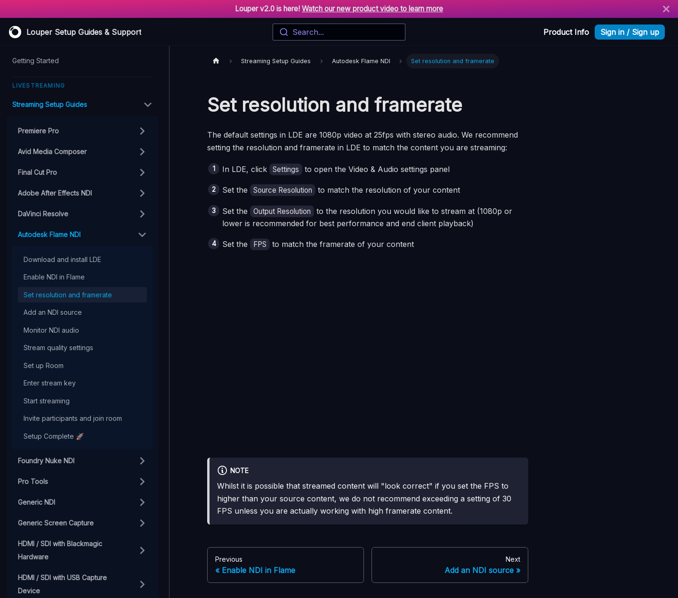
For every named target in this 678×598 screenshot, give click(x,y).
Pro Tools (33, 481)
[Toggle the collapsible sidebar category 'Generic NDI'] (142, 502)
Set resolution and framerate (68, 295)
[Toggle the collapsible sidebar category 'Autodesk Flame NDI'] (142, 234)
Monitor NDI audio (51, 330)
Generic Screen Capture (56, 523)
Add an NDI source (53, 312)
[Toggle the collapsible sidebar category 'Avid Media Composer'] (142, 151)
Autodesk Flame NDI (49, 234)
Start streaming (47, 401)
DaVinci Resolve (43, 214)
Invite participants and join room (73, 418)
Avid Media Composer (52, 151)
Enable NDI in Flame (54, 277)
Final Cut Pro (37, 172)
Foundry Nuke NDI (46, 461)
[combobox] (339, 32)
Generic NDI (36, 502)
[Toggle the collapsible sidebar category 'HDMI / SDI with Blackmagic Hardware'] (142, 550)
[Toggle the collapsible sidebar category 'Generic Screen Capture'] (142, 523)
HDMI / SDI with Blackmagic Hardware (60, 550)
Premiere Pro (38, 131)
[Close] (666, 9)
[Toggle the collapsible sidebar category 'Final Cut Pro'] (142, 172)
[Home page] (216, 61)
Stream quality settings (58, 348)
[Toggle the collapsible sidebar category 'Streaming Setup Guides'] (147, 104)
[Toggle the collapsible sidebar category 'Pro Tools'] (142, 481)
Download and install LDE (62, 259)
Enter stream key (50, 383)
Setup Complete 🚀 (54, 436)
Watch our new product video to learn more (372, 8)
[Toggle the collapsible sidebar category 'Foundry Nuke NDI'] (142, 460)
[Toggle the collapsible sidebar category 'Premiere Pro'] (142, 131)
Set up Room (44, 365)
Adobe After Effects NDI (55, 193)
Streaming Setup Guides (49, 104)
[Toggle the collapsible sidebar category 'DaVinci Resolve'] (142, 214)
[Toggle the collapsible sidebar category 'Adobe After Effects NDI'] (142, 193)
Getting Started (35, 61)
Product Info (566, 32)
